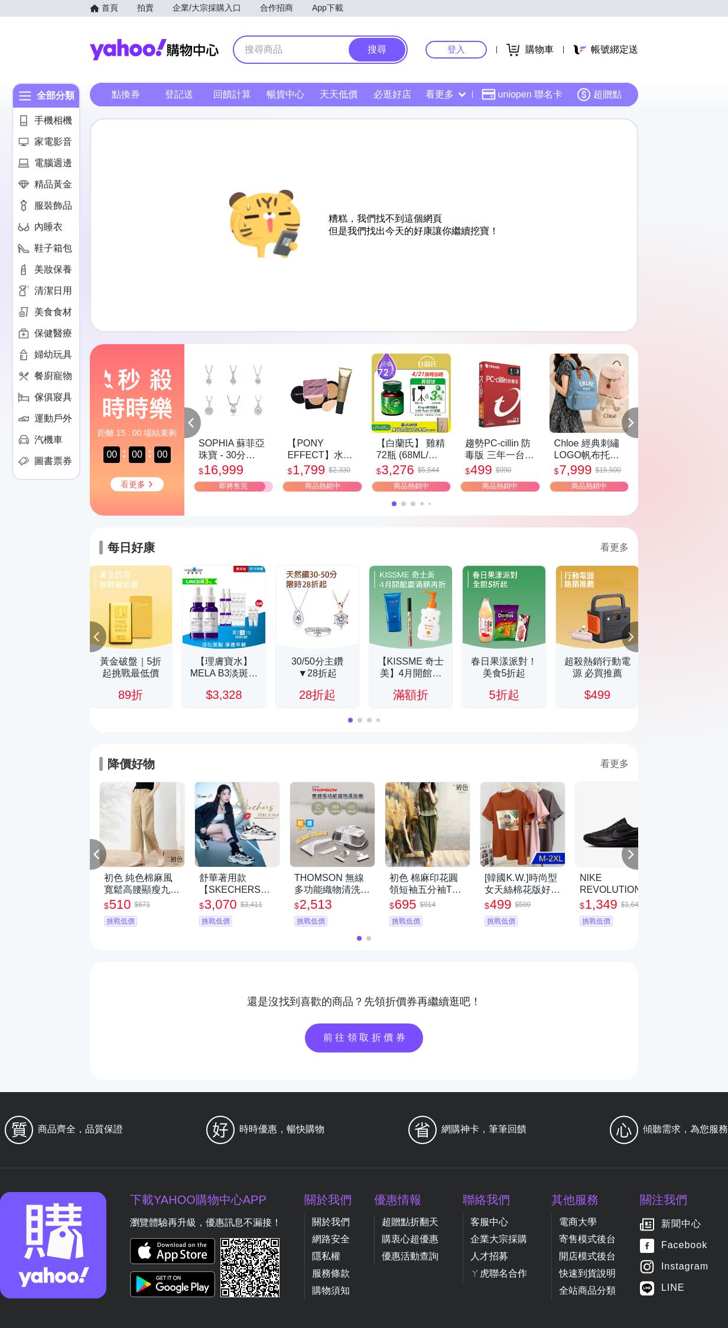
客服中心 (489, 1222)
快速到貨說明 (587, 1273)
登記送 (179, 94)
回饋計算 (232, 94)
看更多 (445, 94)
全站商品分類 (587, 1290)
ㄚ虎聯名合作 (498, 1273)
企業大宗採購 (498, 1239)
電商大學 (578, 1222)
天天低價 (339, 94)
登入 (456, 49)
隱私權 (326, 1256)
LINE (673, 1288)
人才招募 (489, 1256)
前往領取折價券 (365, 1037)
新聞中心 (681, 1224)
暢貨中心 (285, 94)
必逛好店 (392, 94)
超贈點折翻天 (410, 1222)
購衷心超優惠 (410, 1239)
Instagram (684, 1267)
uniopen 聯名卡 (522, 95)
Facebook (684, 1245)
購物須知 (331, 1290)
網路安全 (331, 1239)
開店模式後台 (587, 1256)
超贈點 (599, 95)
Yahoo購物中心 (154, 49)
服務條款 (331, 1273)
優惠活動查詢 (410, 1256)
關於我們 (331, 1222)
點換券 (126, 94)
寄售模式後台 (587, 1239)
